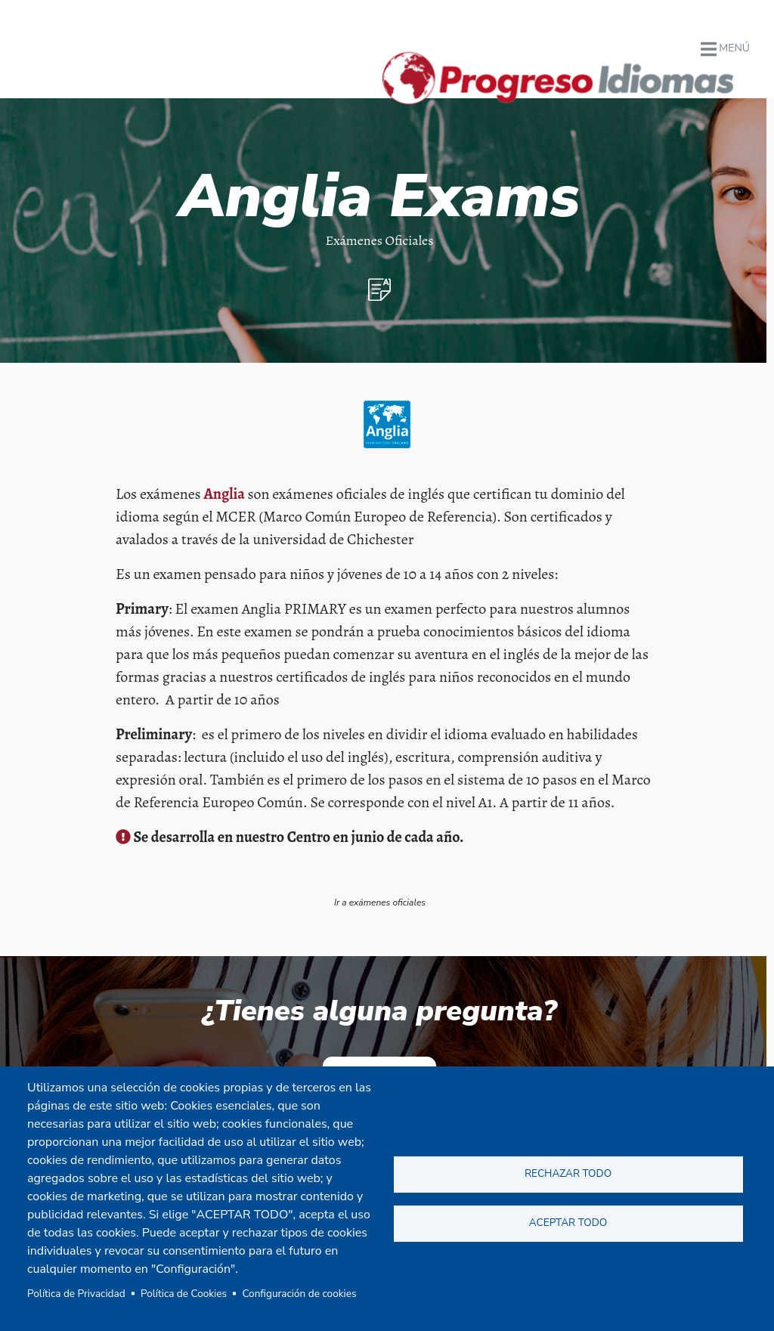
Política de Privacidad (76, 1293)
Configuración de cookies (299, 1293)
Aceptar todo (568, 1222)
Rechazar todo (568, 1173)
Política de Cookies (184, 1293)
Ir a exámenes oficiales (380, 902)
